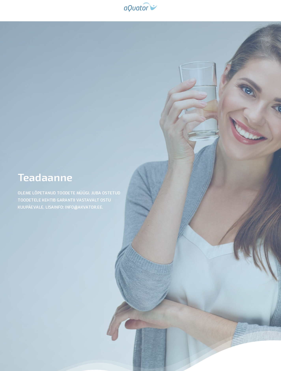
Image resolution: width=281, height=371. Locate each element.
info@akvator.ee (83, 207)
